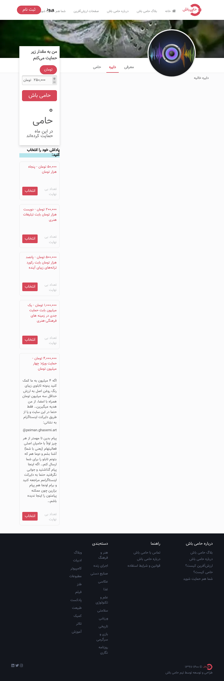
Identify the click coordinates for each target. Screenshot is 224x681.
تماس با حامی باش (146, 552)
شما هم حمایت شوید (198, 579)
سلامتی (102, 610)
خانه (171, 11)
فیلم (78, 592)
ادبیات (77, 560)
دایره (112, 67)
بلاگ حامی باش (147, 11)
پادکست (76, 600)
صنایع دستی (99, 573)
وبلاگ (78, 552)
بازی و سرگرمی (102, 637)
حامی (97, 67)
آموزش (77, 632)
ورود (50, 9)
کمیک (78, 616)
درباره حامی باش (118, 11)
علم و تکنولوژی (102, 600)
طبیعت (77, 608)
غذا (105, 589)
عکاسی (103, 581)
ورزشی (103, 618)
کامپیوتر (76, 568)
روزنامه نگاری (103, 650)
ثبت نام (29, 9)
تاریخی (103, 626)
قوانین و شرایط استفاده (144, 566)
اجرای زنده (100, 566)
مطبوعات (75, 576)
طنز (79, 584)
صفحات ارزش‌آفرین (86, 11)
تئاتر (79, 624)
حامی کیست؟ (203, 572)
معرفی (129, 67)
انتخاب (30, 191)
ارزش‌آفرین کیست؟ (199, 566)
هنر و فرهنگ (103, 555)
